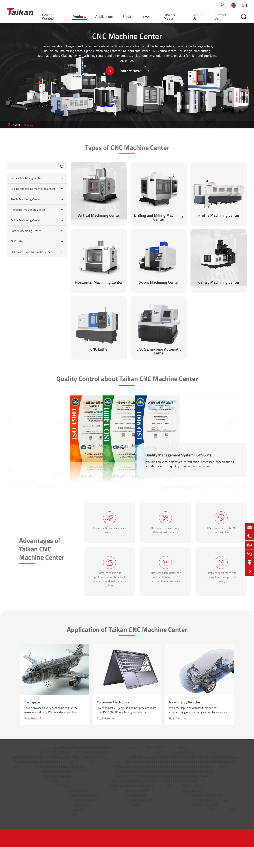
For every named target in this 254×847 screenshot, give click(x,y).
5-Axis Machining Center (25, 220)
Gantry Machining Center (26, 231)
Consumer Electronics (113, 702)
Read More (32, 718)
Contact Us (220, 16)
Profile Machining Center (25, 199)
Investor (148, 16)
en (244, 5)
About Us (197, 16)
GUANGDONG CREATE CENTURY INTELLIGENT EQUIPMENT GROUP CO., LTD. (78, 838)
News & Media (169, 16)
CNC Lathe (17, 241)
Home (16, 124)
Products (79, 16)
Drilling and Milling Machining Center (33, 189)
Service (128, 16)
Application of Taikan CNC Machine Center (127, 631)
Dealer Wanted (48, 16)
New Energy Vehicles (184, 702)
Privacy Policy (227, 838)
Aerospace (32, 702)
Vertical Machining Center (26, 178)
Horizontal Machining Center (28, 210)
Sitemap (212, 838)
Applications (104, 16)
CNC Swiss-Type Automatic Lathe (31, 252)
